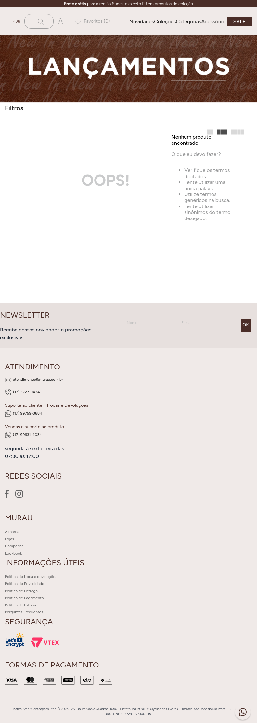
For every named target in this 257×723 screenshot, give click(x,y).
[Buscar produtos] (40, 21)
